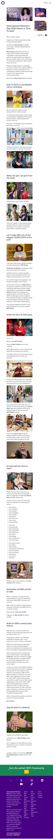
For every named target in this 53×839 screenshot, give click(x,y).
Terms (39, 792)
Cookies (40, 795)
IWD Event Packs (25, 804)
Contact (40, 797)
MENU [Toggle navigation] (47, 3)
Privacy (40, 793)
